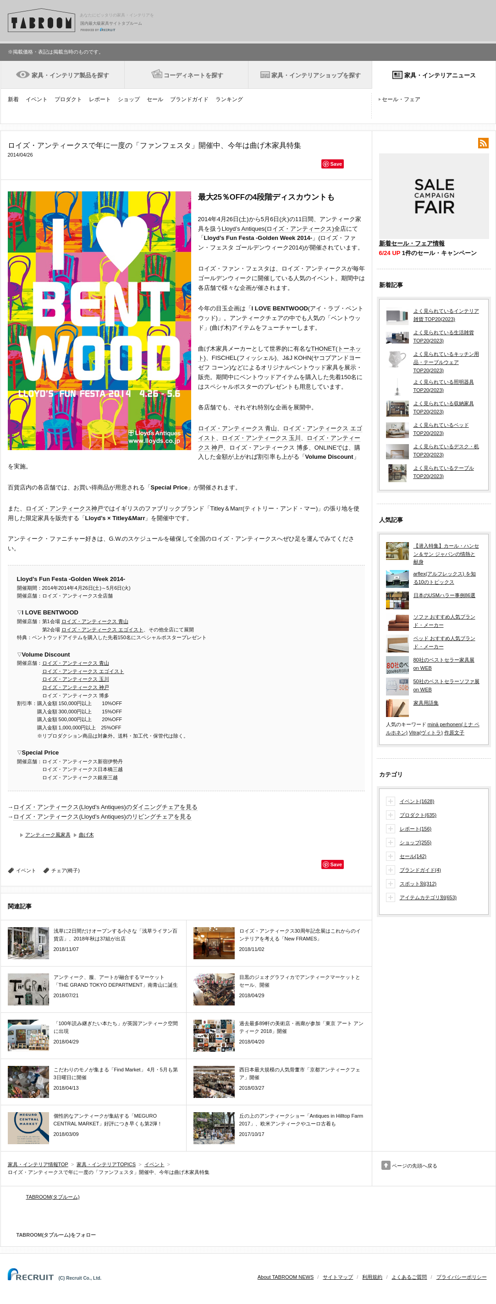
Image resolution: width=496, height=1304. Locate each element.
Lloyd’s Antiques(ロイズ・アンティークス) (278, 228)
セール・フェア (401, 99)
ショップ (129, 99)
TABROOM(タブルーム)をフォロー (52, 1234)
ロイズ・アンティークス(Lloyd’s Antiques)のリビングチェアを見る (102, 816)
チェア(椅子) (65, 870)
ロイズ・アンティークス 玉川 (261, 438)
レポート (100, 99)
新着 (13, 99)
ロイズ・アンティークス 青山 (237, 428)
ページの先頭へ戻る (414, 1165)
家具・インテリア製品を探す (70, 75)
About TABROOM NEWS (286, 1277)
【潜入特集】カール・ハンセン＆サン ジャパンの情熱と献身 (446, 554)
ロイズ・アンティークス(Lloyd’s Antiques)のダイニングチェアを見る (105, 807)
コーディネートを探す (193, 75)
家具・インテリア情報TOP (38, 1164)
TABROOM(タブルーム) (53, 1197)
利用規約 (372, 1277)
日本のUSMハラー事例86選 (444, 595)
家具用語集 (426, 703)
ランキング (229, 99)
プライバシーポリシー (461, 1277)
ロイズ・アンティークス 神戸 (75, 687)
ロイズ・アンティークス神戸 (64, 508)
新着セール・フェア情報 (412, 243)
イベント (37, 99)
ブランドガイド (189, 99)
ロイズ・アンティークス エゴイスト (102, 629)
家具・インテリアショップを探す (316, 75)
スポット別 (418, 884)
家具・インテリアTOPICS (106, 1164)
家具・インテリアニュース (440, 75)
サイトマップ (338, 1277)
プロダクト (68, 99)
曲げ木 (86, 834)
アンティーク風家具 (48, 834)
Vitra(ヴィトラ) (426, 732)
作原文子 (454, 732)
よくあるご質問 (409, 1277)
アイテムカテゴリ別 (428, 898)
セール (155, 99)
